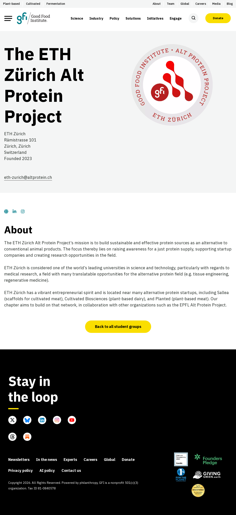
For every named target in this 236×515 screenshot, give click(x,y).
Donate (218, 18)
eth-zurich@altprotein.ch (28, 177)
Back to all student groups (118, 326)
